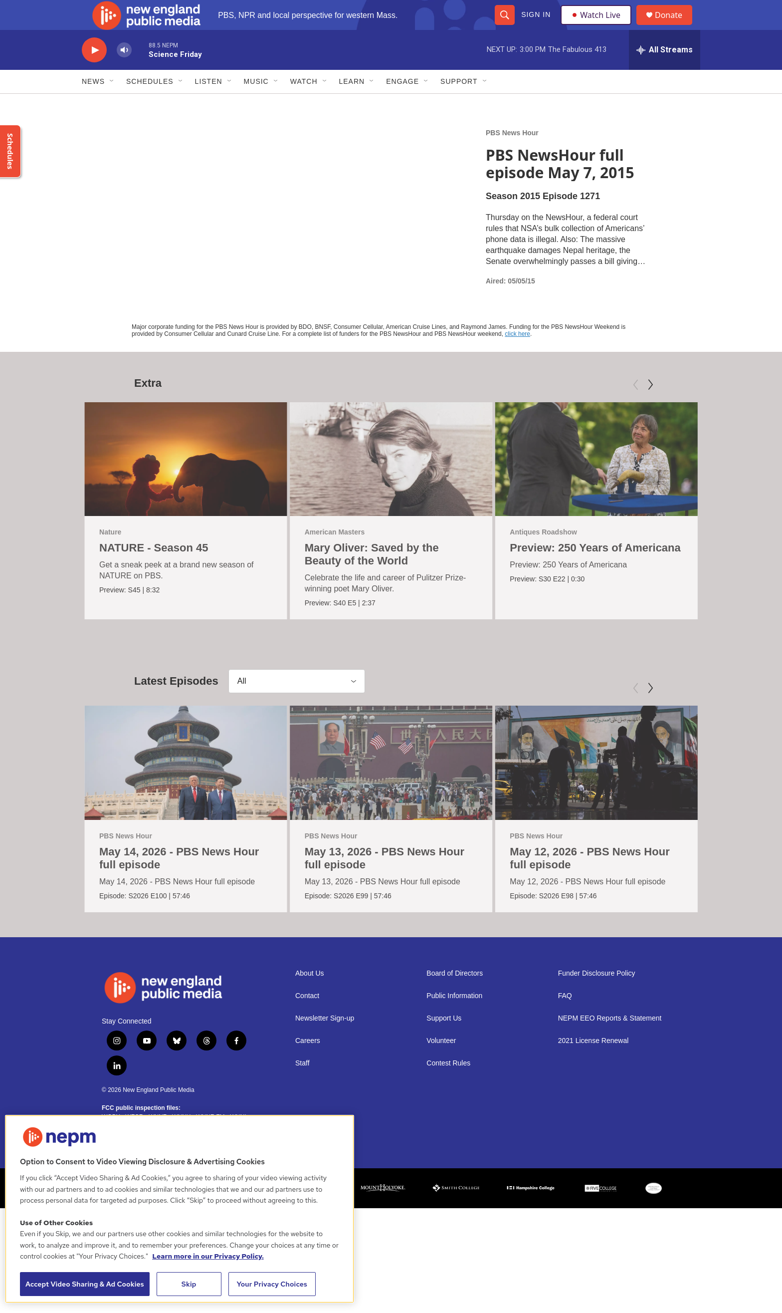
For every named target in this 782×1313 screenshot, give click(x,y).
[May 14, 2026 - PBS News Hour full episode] (185, 785)
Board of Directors (454, 996)
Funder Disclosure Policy (596, 996)
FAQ (565, 1018)
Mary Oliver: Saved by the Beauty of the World (372, 576)
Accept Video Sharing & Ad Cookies (84, 1284)
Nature (110, 554)
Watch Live (598, 26)
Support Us (443, 1041)
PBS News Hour (512, 155)
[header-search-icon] (504, 26)
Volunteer (441, 1063)
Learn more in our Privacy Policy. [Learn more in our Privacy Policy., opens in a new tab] (208, 1256)
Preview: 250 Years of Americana (595, 570)
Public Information (454, 1018)
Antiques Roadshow (543, 554)
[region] (179, 1209)
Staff (302, 1085)
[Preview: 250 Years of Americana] (596, 481)
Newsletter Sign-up (324, 1041)
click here (517, 356)
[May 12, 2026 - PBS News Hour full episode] (596, 785)
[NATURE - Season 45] (185, 481)
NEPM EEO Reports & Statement (610, 1041)
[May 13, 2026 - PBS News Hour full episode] (391, 785)
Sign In (535, 26)
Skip (189, 1284)
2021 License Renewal (593, 1063)
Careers (307, 1063)
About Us (309, 996)
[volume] (124, 72)
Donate (674, 26)
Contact (307, 1018)
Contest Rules (448, 1085)
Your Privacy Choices (271, 1284)
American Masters (335, 554)
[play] (94, 72)
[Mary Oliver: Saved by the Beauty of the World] (391, 481)
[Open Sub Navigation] (112, 104)
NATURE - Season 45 (153, 570)
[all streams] (664, 72)
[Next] (650, 407)
